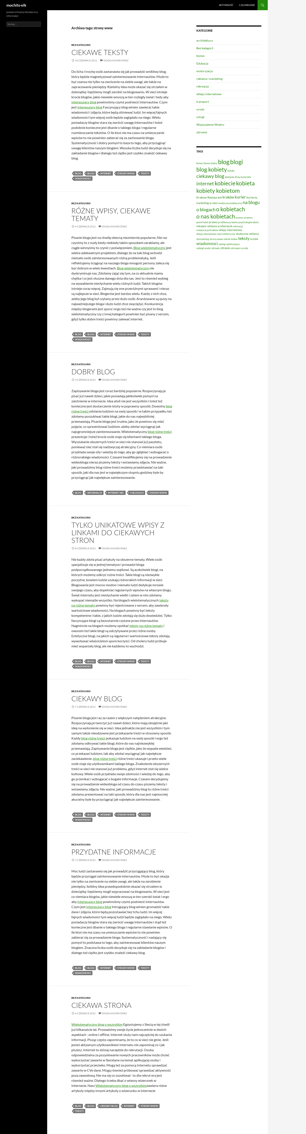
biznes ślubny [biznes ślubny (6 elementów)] (210, 163)
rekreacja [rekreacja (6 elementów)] (238, 226)
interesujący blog (83, 102)
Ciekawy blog (96, 698)
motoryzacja (204, 71)
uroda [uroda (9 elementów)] (254, 239)
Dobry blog (93, 371)
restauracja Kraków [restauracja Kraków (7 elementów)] (207, 230)
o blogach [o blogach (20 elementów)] (205, 209)
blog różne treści (160, 432)
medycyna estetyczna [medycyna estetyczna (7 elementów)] (230, 203)
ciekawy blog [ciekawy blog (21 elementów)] (210, 176)
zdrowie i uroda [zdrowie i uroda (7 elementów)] (239, 248)
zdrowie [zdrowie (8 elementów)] (225, 248)
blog (78, 173)
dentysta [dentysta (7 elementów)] (229, 177)
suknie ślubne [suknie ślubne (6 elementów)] (231, 239)
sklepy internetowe (208, 94)
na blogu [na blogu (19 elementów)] (251, 202)
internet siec (116, 492)
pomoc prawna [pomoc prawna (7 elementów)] (244, 217)
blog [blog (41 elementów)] (224, 161)
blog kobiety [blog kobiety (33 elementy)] (211, 169)
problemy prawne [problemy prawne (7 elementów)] (228, 222)
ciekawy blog (109, 1105)
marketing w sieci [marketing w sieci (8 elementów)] (207, 203)
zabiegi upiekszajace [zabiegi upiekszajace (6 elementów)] (229, 244)
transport (202, 101)
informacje (94, 492)
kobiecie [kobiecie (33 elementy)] (225, 183)
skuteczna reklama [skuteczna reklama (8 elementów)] (247, 233)
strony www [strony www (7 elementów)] (216, 239)
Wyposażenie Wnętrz (210, 124)
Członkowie (247, 5)
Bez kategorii (81, 44)
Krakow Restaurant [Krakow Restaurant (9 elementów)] (209, 197)
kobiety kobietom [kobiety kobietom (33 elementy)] (218, 190)
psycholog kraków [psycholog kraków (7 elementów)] (248, 222)
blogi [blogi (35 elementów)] (236, 161)
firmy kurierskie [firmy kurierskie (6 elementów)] (243, 177)
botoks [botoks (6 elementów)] (231, 170)
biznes (200, 56)
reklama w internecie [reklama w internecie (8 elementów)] (219, 226)
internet (105, 173)
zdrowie (201, 132)
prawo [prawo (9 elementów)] (213, 222)
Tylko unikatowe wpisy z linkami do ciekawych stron (117, 532)
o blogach (137, 492)
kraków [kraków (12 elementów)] (228, 197)
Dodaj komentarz (115, 60)
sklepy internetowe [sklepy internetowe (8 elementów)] (230, 230)
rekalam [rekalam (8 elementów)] (201, 226)
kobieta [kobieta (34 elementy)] (245, 183)
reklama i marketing (209, 78)
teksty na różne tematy (146, 626)
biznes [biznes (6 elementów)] (199, 163)
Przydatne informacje (113, 852)
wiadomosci (83, 178)
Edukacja (202, 63)
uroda (200, 109)
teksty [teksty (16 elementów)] (243, 238)
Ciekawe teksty (99, 52)
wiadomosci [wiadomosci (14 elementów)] (207, 243)
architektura (204, 40)
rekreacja (202, 86)
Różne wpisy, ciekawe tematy (111, 214)
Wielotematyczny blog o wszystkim (97, 1024)
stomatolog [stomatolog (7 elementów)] (202, 239)
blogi (90, 173)
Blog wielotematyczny (149, 248)
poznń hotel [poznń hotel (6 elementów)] (202, 222)
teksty (145, 173)
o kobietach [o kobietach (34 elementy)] (230, 209)
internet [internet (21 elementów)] (205, 183)
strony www (126, 173)
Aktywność (226, 5)
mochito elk (16, 5)
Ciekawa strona (101, 1005)
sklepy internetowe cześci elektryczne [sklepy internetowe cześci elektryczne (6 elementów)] (215, 233)
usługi (200, 117)
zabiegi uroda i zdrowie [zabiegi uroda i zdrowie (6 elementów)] (208, 248)
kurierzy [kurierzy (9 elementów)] (251, 197)
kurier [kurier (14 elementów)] (240, 197)
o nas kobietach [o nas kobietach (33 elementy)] (215, 216)
